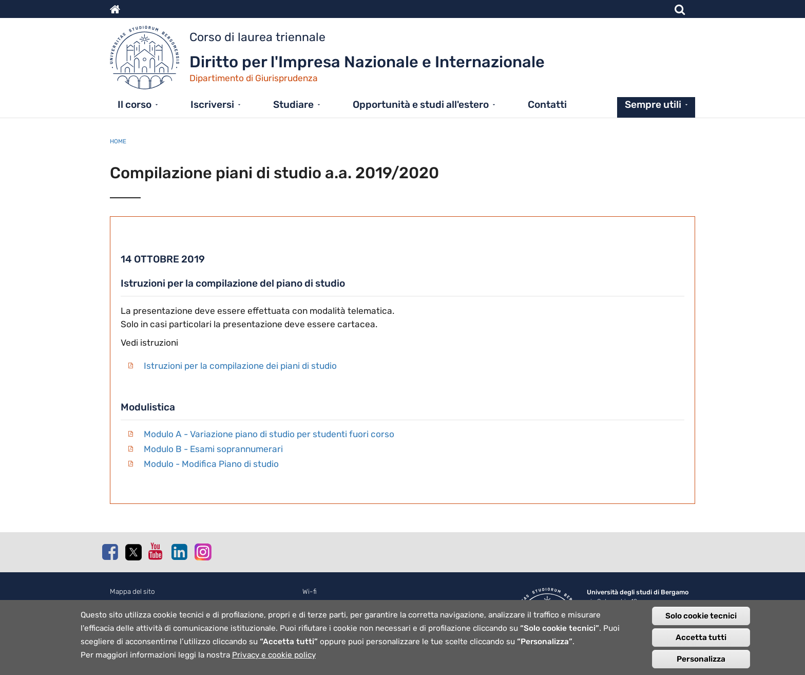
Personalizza (701, 664)
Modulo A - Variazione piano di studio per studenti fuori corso (269, 434)
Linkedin (179, 551)
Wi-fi (309, 591)
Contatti (547, 104)
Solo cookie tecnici (701, 621)
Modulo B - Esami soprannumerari (213, 449)
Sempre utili (653, 104)
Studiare (293, 104)
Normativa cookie (137, 603)
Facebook (109, 551)
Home (118, 141)
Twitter (133, 552)
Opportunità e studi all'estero (421, 104)
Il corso (134, 104)
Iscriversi (212, 104)
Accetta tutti (701, 642)
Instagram (202, 551)
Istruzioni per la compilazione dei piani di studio (240, 366)
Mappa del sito (132, 591)
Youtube (156, 551)
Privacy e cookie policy (274, 660)
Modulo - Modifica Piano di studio (211, 464)
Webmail (315, 603)
